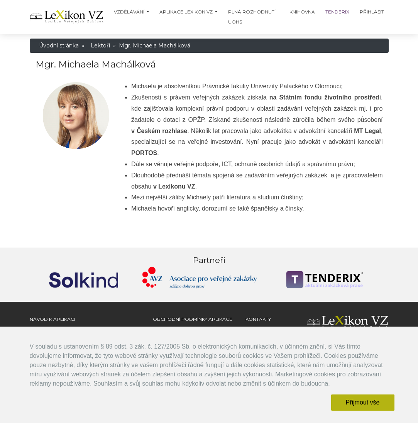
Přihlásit (372, 12)
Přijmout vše (362, 402)
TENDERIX (337, 12)
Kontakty (258, 319)
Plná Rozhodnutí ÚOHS (252, 17)
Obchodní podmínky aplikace (192, 319)
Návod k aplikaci (52, 319)
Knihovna (302, 12)
